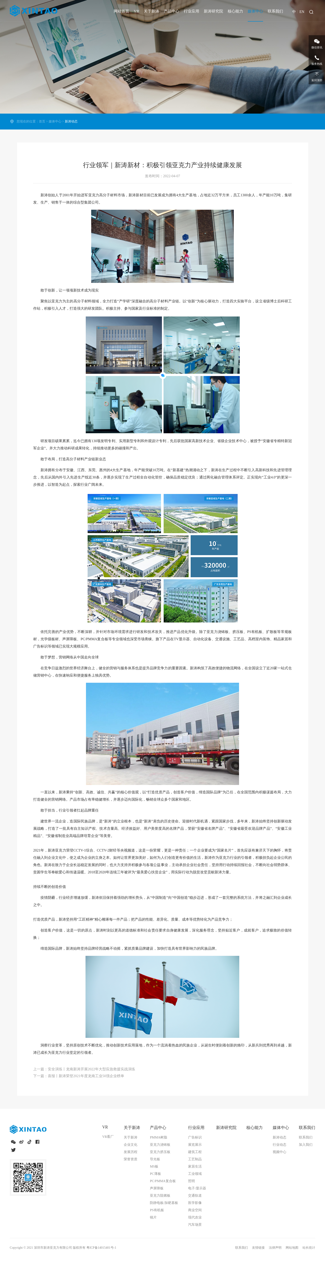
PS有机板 (157, 1210)
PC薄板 (155, 1174)
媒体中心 (255, 11)
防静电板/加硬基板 (164, 1203)
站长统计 (308, 1247)
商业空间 (195, 1210)
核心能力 (235, 11)
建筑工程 (195, 1152)
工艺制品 (195, 1159)
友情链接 (259, 1247)
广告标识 (195, 1137)
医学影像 (195, 1203)
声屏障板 (157, 1188)
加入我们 (305, 1144)
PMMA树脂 (158, 1137)
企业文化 (130, 1144)
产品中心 (171, 11)
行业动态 (279, 1144)
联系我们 (275, 11)
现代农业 (195, 1217)
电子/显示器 (197, 1188)
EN (302, 12)
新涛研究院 (213, 11)
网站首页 (121, 11)
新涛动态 (279, 1137)
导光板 (155, 1159)
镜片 (153, 1217)
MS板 (154, 1166)
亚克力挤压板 (160, 1152)
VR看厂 (108, 1136)
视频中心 (279, 1152)
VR (136, 11)
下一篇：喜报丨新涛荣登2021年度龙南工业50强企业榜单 (78, 1076)
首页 (42, 121)
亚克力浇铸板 (160, 1144)
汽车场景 (195, 1224)
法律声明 (275, 1247)
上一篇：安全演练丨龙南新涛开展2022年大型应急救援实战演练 (84, 1069)
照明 (191, 1181)
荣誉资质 (130, 1159)
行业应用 (191, 11)
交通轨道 (195, 1195)
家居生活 (195, 1166)
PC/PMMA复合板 (163, 1181)
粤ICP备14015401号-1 (101, 1247)
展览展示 (195, 1144)
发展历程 (130, 1152)
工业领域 (195, 1174)
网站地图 (292, 1247)
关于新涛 (151, 11)
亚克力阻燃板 (160, 1195)
